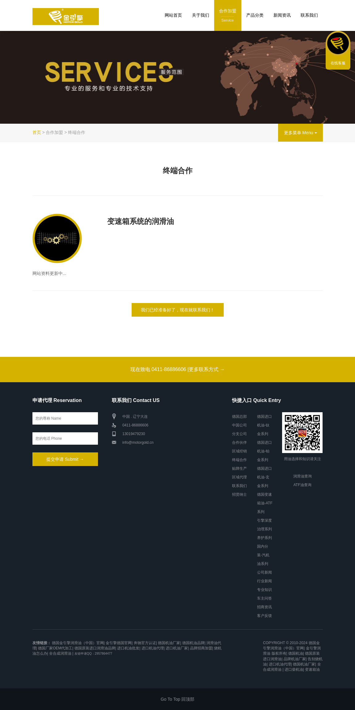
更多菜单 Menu (300, 132)
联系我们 (309, 15)
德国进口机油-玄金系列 (264, 477)
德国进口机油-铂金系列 (264, 451)
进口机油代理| (153, 648)
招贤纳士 (239, 494)
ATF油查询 (302, 485)
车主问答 (264, 598)
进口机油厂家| (177, 648)
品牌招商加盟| (201, 648)
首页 (36, 132)
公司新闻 (264, 572)
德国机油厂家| (169, 643)
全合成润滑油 (60, 653)
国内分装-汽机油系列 (263, 555)
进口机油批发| (128, 648)
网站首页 (173, 15)
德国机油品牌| (193, 643)
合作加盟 (227, 16)
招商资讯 (264, 607)
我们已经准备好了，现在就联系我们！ (177, 309)
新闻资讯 (282, 15)
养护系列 (264, 538)
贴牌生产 (239, 468)
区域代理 (239, 477)
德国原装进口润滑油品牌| (95, 648)
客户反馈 (264, 616)
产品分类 (255, 15)
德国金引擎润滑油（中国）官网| (78, 643)
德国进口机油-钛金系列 (264, 425)
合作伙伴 (239, 442)
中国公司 (239, 425)
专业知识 (264, 590)
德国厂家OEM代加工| (55, 648)
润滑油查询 (302, 476)
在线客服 (338, 63)
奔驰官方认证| (145, 643)
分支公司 (239, 434)
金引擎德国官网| (119, 643)
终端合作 (239, 460)
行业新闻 (264, 581)
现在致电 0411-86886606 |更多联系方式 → (177, 369)
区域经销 (239, 451)
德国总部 (239, 416)
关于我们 (200, 15)
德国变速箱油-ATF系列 (265, 503)
